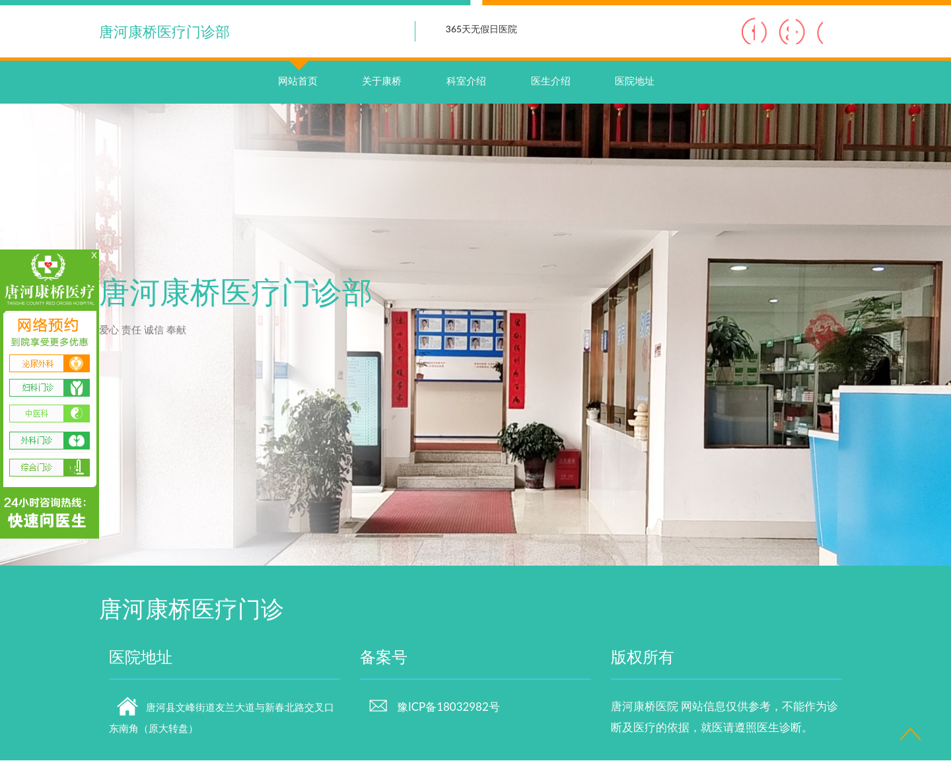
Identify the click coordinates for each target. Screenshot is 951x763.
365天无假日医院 (481, 28)
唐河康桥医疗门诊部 (164, 31)
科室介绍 (466, 83)
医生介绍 (551, 83)
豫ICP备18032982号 (434, 710)
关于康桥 (382, 83)
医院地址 (634, 83)
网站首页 (298, 70)
